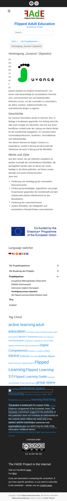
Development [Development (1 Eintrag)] (19, 345)
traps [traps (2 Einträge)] (37, 432)
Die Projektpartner (30, 41)
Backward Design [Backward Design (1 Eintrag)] (46, 332)
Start (14, 41)
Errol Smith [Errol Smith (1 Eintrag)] (34, 356)
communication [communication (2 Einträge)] (16, 340)
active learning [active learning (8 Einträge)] (22, 324)
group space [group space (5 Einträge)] (45, 382)
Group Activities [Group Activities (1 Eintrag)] (14, 383)
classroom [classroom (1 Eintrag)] (50, 337)
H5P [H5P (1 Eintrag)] (10, 389)
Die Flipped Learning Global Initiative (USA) (29, 295)
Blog (11, 299)
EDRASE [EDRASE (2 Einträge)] (24, 356)
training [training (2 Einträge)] (31, 432)
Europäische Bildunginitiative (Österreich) (28, 281)
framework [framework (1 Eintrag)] (51, 377)
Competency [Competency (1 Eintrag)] (37, 341)
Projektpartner (16, 276)
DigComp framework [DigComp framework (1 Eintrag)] (32, 345)
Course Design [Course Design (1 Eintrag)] (48, 341)
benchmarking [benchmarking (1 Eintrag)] (13, 337)
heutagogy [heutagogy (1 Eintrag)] (15, 389)
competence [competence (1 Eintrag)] (28, 341)
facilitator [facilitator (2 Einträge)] (42, 356)
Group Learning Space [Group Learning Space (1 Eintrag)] (28, 383)
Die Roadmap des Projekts (21, 271)
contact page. (46, 485)
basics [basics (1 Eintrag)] (55, 332)
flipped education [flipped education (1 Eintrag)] (28, 363)
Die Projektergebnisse (19, 265)
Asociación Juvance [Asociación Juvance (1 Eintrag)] (33, 332)
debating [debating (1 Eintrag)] (12, 345)
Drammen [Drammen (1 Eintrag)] (31, 351)
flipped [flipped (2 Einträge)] (51, 356)
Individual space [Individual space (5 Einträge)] (32, 388)
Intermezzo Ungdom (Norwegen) (25, 288)
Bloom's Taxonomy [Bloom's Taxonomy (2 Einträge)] (28, 336)
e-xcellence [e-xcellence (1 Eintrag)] (40, 351)
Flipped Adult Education (34, 24)
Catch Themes (49, 498)
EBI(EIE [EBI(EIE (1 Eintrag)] (47, 351)
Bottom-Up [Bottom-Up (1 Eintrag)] (42, 337)
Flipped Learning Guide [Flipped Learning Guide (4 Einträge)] (30, 376)
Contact (13, 305)
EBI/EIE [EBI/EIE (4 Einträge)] (14, 356)
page (29, 470)
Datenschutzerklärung (20, 498)
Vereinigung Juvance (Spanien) (24, 291)
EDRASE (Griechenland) (21, 284)
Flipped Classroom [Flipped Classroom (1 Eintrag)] (15, 363)
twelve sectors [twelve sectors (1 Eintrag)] (46, 432)
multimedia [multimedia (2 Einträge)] (50, 405)
